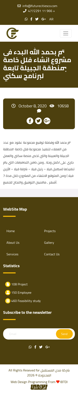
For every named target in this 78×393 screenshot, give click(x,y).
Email (12, 334)
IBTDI (64, 382)
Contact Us (51, 254)
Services (12, 254)
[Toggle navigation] (66, 33)
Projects (50, 231)
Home (10, 231)
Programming (38, 382)
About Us (12, 242)
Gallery (49, 242)
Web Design (19, 382)
